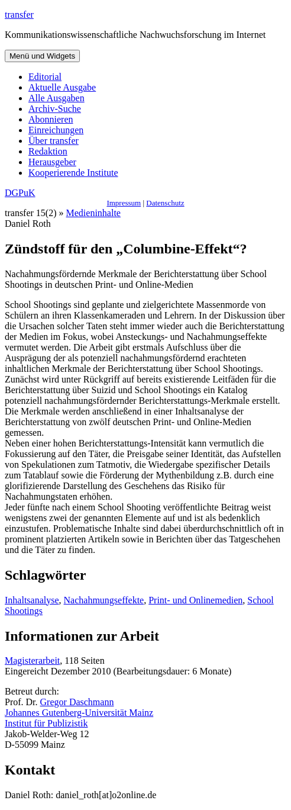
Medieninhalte (93, 213)
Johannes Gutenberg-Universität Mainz (79, 713)
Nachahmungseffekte (104, 600)
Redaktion (47, 151)
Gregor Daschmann (77, 702)
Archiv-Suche (54, 109)
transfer (19, 14)
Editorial (45, 77)
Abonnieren (50, 119)
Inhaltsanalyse (32, 600)
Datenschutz (165, 202)
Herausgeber (52, 162)
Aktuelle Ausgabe (62, 87)
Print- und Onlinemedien (195, 600)
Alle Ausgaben (56, 98)
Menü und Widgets (42, 56)
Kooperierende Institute (73, 173)
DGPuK (20, 193)
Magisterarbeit (32, 660)
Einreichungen (55, 130)
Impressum (123, 202)
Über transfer (53, 141)
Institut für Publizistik (46, 723)
